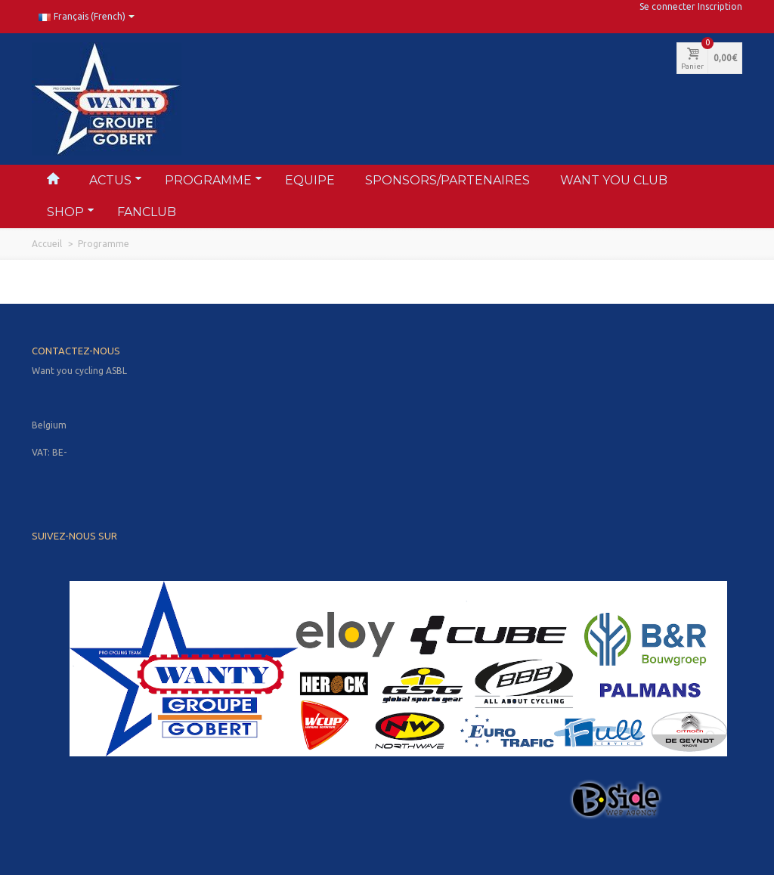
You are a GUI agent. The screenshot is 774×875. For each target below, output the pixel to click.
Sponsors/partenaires (447, 180)
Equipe (310, 180)
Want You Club (613, 180)
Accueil (47, 244)
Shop (70, 211)
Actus (115, 179)
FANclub (146, 212)
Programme (213, 179)
